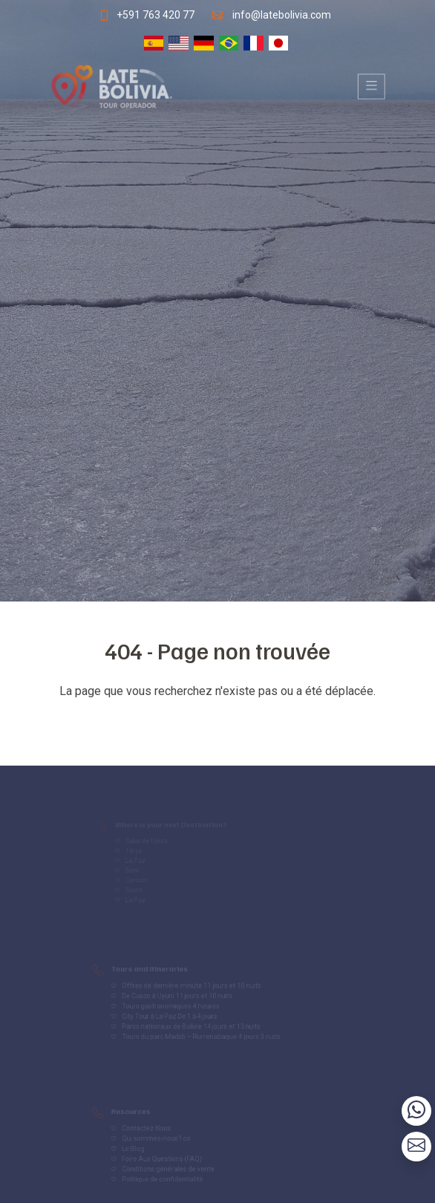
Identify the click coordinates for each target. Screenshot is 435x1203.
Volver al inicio (217, 721)
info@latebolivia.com (282, 14)
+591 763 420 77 (154, 14)
